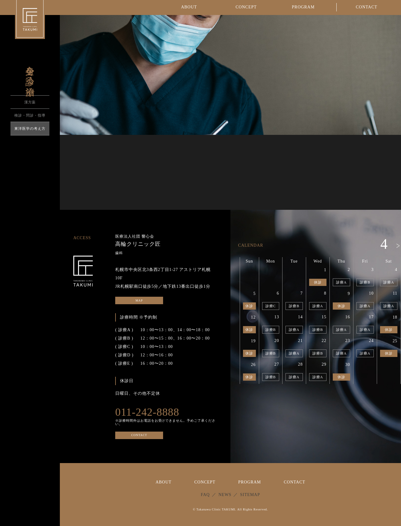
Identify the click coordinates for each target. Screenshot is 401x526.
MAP (139, 300)
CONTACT (139, 435)
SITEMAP (250, 494)
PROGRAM (249, 482)
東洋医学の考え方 (29, 128)
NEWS (225, 494)
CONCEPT (204, 482)
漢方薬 (30, 102)
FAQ (205, 494)
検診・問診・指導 (29, 115)
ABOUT (163, 482)
